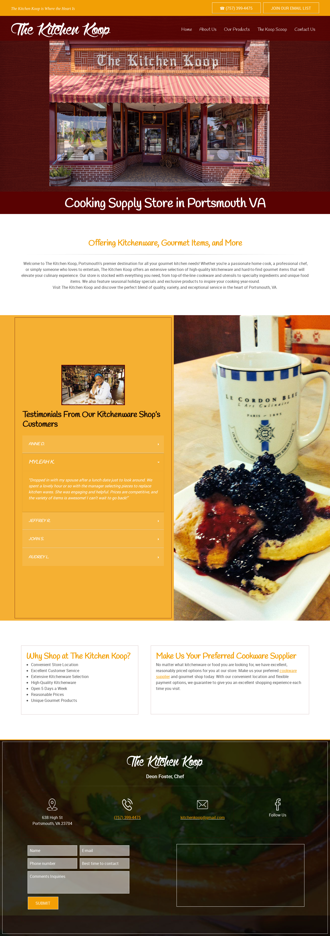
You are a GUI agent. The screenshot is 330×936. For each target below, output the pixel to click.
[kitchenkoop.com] (60, 28)
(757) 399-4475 (127, 817)
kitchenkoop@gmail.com (203, 817)
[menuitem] (187, 28)
